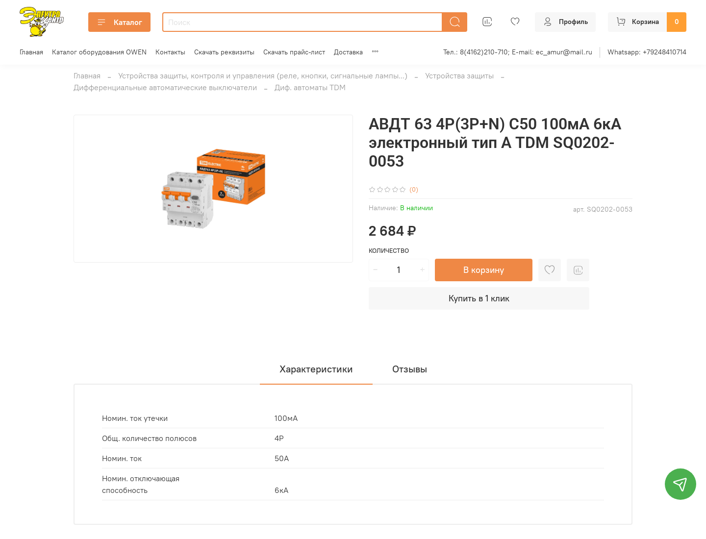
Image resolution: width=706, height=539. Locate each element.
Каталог (119, 22)
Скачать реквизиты (224, 52)
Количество (389, 250)
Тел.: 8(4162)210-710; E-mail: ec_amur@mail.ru (517, 52)
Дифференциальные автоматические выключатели (165, 87)
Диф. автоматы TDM (310, 87)
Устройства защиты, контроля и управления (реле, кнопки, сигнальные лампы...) (262, 75)
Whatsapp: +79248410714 (646, 52)
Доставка (348, 52)
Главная (31, 52)
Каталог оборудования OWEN (99, 52)
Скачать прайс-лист (294, 52)
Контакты (170, 52)
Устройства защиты (459, 75)
